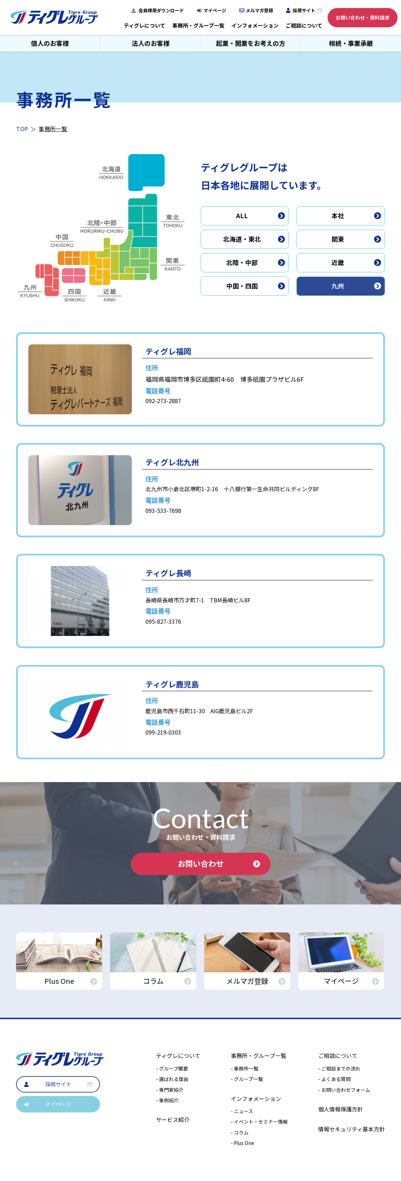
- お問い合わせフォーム (344, 1089)
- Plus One (242, 1142)
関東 (356, 238)
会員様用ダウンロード (161, 10)
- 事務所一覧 (244, 1068)
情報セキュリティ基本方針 (351, 1129)
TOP (22, 128)
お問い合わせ (219, 863)
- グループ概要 (172, 1068)
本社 (356, 215)
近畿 (356, 262)
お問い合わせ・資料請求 (362, 17)
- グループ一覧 (247, 1078)
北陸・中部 (255, 262)
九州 (356, 285)
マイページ (214, 10)
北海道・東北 (254, 238)
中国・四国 (255, 285)
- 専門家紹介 (170, 1089)
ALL (260, 215)
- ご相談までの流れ (339, 1068)
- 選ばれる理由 (172, 1078)
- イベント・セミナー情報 (259, 1121)
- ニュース (242, 1111)
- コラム (240, 1132)
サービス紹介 (172, 1119)
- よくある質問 (334, 1078)
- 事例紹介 (167, 1100)
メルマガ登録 (259, 10)
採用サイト (304, 10)
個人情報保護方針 (340, 1109)
